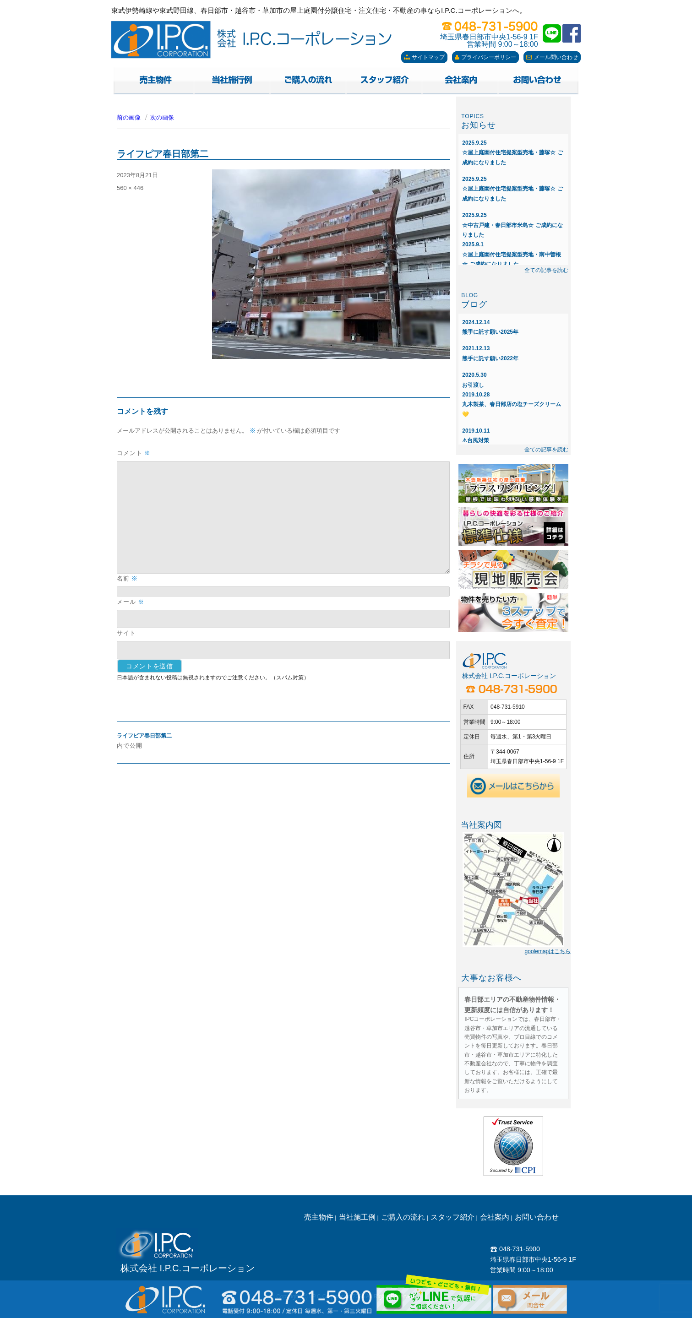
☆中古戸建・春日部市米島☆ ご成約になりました (512, 225)
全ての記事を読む (546, 270)
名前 (127, 578)
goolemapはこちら (548, 951)
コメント (134, 453)
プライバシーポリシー (485, 57)
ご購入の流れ (403, 1217)
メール (130, 602)
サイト (126, 632)
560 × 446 (130, 187)
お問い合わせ (537, 1217)
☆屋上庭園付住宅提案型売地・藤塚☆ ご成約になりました (512, 153)
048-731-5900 (515, 1249)
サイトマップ (424, 57)
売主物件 (318, 1217)
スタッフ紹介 (452, 1217)
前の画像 (129, 117)
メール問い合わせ (552, 57)
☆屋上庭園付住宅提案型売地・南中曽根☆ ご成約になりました (511, 254)
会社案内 (494, 1217)
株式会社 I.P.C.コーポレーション (187, 1268)
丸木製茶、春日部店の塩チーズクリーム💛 (511, 404)
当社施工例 (357, 1217)
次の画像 (162, 117)
